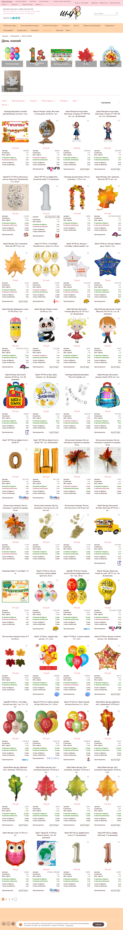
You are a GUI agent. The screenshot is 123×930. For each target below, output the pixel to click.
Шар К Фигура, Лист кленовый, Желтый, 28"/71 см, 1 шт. (15, 245)
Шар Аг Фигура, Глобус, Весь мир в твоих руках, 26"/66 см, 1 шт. (46, 113)
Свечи (76, 25)
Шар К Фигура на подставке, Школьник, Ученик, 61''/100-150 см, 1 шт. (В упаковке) (107, 114)
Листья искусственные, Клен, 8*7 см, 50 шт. (15, 638)
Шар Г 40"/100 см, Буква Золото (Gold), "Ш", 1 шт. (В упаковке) (46, 441)
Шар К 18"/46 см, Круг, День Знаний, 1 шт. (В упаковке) (46, 376)
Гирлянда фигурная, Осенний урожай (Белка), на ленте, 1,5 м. (15, 113)
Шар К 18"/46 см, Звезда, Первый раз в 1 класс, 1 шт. (108, 245)
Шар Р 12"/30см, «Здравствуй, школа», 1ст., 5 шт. (46, 638)
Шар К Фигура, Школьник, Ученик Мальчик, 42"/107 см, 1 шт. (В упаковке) (108, 311)
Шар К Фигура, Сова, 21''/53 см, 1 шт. (15, 834)
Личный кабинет (21, 1)
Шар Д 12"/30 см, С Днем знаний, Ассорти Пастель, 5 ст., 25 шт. (46, 703)
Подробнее (69, 925)
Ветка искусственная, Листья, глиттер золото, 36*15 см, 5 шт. (76, 507)
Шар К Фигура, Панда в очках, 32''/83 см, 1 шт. (46, 310)
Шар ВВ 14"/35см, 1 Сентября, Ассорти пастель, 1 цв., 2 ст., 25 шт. (15, 704)
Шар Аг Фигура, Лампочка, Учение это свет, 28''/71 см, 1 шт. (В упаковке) (107, 573)
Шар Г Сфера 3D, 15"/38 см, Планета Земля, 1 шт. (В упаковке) (46, 835)
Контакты (33, 1)
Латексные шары (9, 25)
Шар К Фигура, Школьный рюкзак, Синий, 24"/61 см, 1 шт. (107, 376)
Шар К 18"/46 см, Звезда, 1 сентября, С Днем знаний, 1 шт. (77, 245)
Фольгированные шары (29, 25)
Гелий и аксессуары (50, 25)
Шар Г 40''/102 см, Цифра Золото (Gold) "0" (15, 441)
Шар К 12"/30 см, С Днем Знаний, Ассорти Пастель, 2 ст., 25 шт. (77, 703)
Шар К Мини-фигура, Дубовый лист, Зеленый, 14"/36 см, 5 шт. (15, 768)
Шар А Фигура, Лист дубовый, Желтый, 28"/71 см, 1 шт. (107, 178)
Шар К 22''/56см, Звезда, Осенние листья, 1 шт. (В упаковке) (108, 638)
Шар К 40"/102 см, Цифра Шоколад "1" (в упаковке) (108, 834)
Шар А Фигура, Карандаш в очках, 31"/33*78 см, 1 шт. (15, 310)
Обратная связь (27, 4)
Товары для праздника (91, 25)
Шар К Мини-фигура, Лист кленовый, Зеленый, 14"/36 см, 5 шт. (77, 769)
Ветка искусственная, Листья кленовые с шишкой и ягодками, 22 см (77, 442)
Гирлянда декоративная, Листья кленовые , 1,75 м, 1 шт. (77, 178)
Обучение (59, 30)
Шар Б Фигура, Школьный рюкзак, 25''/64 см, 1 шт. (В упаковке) (15, 377)
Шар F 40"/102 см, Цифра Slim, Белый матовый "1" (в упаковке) (46, 178)
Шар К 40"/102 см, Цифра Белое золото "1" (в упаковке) (77, 834)
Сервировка (109, 25)
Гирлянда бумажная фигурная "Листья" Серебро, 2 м (77, 376)
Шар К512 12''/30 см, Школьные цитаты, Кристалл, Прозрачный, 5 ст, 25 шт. (15, 179)
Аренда (38, 4)
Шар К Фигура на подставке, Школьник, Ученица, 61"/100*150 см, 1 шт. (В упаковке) (77, 114)
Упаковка (65, 25)
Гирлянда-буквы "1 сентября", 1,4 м (15, 572)
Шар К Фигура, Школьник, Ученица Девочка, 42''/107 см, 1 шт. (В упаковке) (77, 311)
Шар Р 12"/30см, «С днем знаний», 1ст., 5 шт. (77, 638)
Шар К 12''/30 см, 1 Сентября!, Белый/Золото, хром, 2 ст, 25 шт (46, 245)
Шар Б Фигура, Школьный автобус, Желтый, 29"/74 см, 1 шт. (107, 508)
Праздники (47, 30)
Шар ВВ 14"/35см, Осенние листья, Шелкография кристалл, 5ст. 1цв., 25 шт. (77, 573)
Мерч (68, 30)
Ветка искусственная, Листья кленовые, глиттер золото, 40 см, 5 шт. (46, 508)
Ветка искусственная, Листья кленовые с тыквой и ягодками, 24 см (15, 508)
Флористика (21, 30)
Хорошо (98, 924)
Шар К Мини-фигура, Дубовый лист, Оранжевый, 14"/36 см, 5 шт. (107, 704)
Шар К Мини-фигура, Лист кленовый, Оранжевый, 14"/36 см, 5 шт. (107, 769)
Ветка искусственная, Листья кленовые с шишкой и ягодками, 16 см (108, 442)
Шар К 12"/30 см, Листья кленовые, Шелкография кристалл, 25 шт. (46, 573)
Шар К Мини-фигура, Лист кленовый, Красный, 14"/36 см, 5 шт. (46, 769)
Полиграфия (8, 30)
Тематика (34, 30)
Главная (5, 36)
